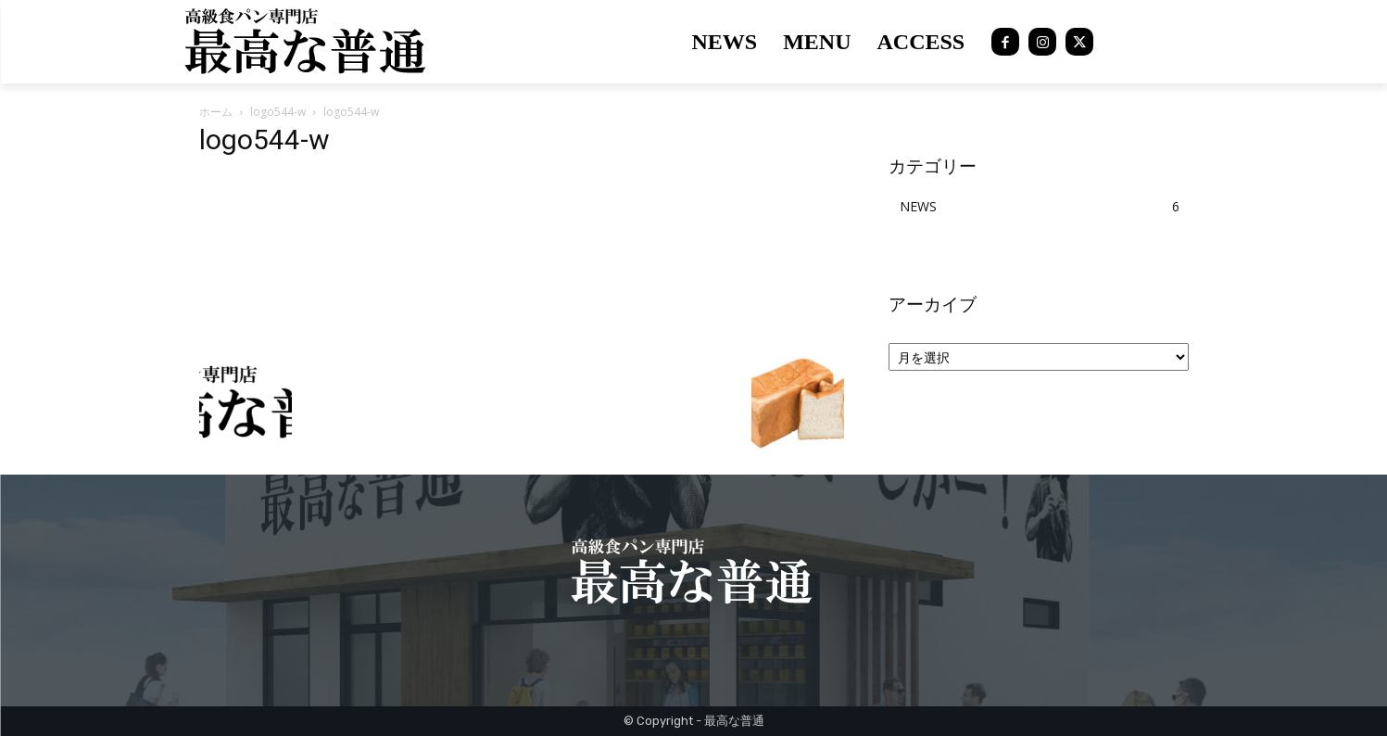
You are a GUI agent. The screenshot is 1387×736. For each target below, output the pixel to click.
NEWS (918, 206)
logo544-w (278, 112)
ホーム (216, 112)
